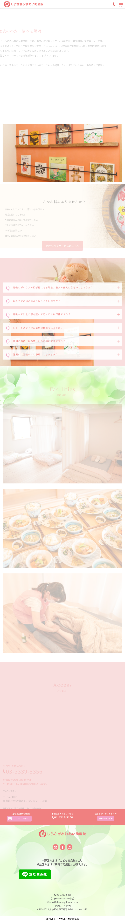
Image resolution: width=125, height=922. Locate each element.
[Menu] (121, 5)
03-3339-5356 (63, 817)
